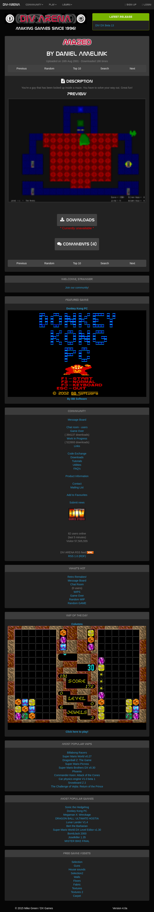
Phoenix (77, 771)
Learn (67, 4)
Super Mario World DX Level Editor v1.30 (77, 829)
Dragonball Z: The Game (77, 760)
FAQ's (77, 468)
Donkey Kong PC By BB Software (77, 353)
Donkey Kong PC (77, 810)
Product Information (76, 476)
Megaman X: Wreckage (77, 814)
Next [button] (132, 68)
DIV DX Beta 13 (104, 25)
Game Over (77, 430)
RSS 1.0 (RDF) (77, 556)
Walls (77, 877)
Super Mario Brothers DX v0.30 (77, 767)
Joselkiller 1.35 (77, 837)
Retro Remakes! (77, 576)
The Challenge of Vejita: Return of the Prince (77, 786)
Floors (77, 880)
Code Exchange (77, 453)
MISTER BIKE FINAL (76, 841)
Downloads (77, 457)
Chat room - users (76, 427)
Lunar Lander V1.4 (77, 822)
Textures (77, 888)
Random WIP (77, 599)
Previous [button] (22, 68)
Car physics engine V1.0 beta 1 (77, 778)
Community (34, 4)
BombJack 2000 (77, 833)
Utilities (77, 464)
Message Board (77, 419)
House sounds (77, 869)
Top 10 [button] (77, 68)
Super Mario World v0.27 (77, 756)
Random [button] (49, 68)
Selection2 (77, 873)
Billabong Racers (77, 752)
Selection (77, 861)
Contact (76, 483)
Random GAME (77, 603)
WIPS (77, 591)
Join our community (76, 287)
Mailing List (76, 487)
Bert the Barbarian (77, 825)
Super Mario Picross (77, 763)
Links (77, 446)
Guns (77, 865)
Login (146, 4)
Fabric (77, 884)
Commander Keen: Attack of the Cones (77, 775)
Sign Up (130, 4)
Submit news (76, 502)
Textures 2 (77, 892)
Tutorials (77, 461)
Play (53, 4)
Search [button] (105, 68)
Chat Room (77, 584)
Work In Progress (77, 438)
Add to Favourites (77, 494)
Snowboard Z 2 (77, 782)
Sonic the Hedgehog (77, 807)
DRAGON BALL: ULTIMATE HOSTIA (77, 818)
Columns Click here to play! (77, 678)
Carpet (77, 895)
